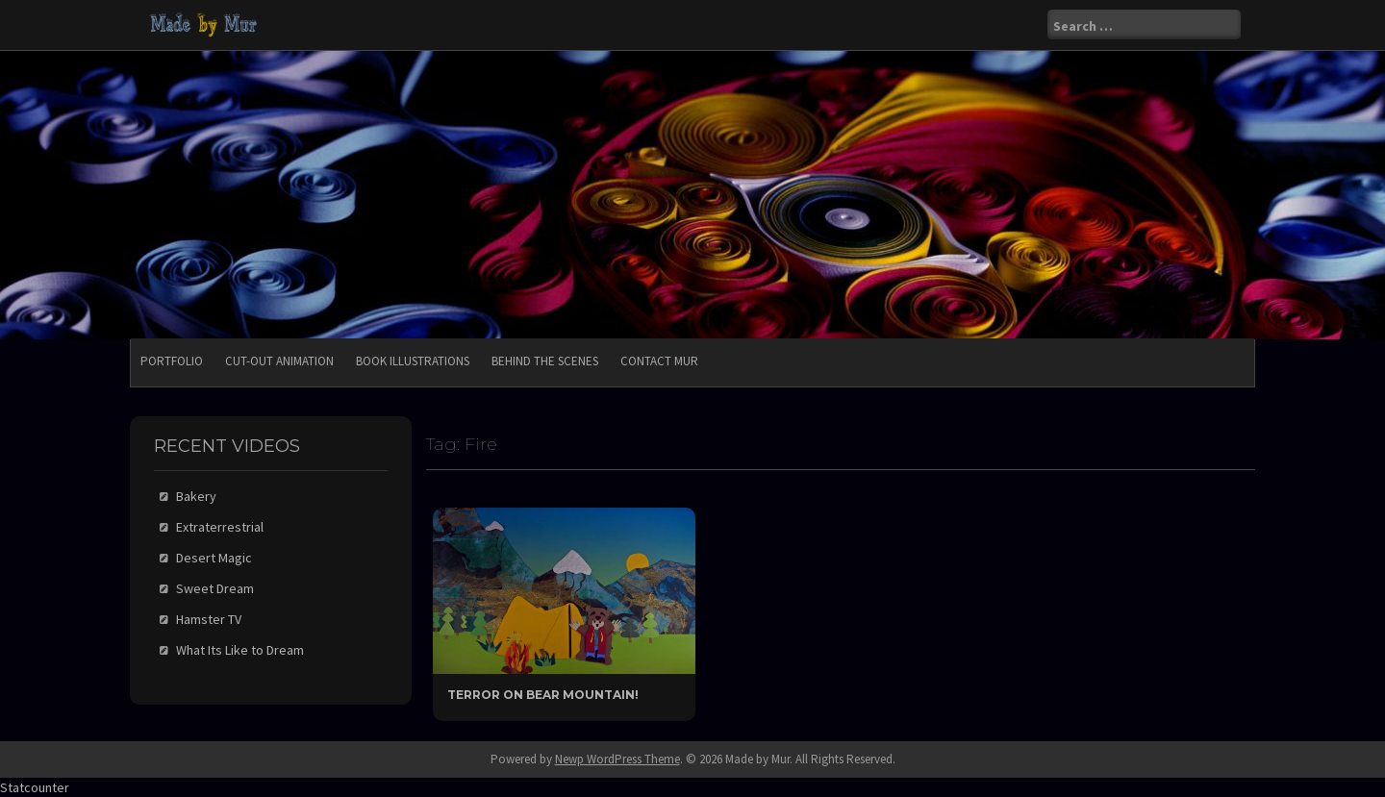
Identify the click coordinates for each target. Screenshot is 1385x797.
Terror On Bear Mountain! (543, 694)
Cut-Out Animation (279, 361)
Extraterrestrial (220, 526)
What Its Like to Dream (240, 650)
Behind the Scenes (544, 361)
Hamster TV (208, 619)
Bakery (196, 496)
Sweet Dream (215, 588)
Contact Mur (659, 361)
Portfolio (171, 361)
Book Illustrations (412, 361)
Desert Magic (214, 557)
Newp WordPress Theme (617, 759)
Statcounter (34, 787)
